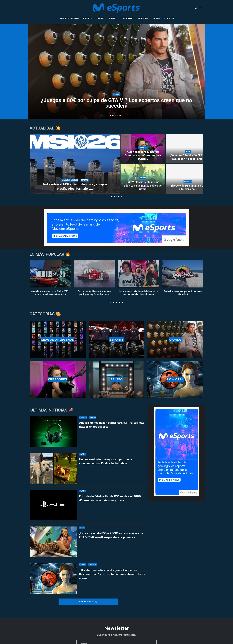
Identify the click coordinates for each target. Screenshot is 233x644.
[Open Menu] (200, 8)
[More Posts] (88, 602)
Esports (87, 18)
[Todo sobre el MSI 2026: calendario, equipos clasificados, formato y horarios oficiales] (75, 164)
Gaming (100, 18)
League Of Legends (69, 18)
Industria (143, 18)
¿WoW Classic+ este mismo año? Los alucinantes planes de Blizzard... (143, 185)
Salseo (156, 18)
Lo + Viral (169, 18)
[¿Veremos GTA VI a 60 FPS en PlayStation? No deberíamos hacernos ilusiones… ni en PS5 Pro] (188, 148)
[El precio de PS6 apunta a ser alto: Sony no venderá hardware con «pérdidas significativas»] (188, 179)
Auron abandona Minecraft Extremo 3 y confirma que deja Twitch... (143, 155)
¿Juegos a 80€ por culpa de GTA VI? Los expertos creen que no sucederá (116, 103)
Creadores (127, 18)
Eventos (113, 18)
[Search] (195, 8)
